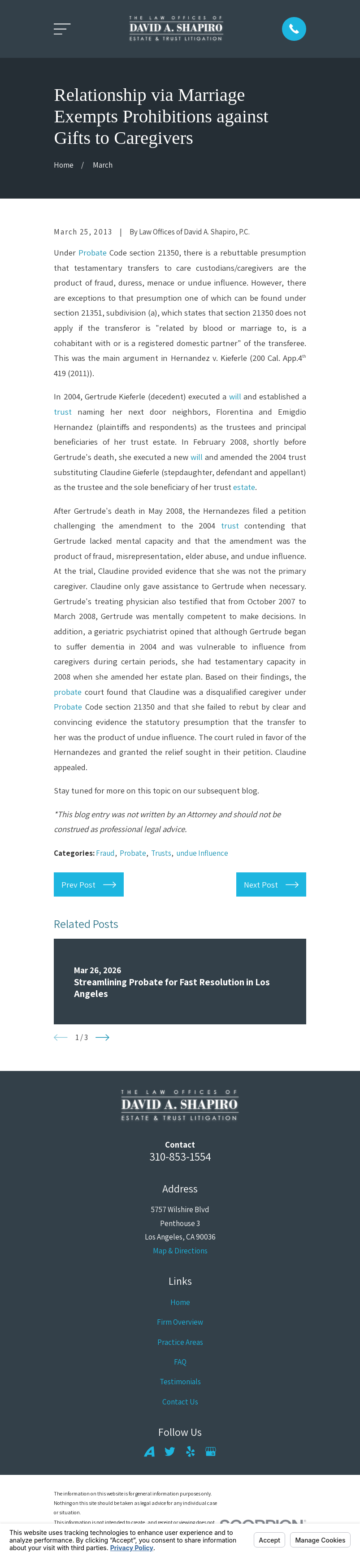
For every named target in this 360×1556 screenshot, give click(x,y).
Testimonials (180, 1382)
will (235, 396)
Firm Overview (180, 1322)
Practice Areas (180, 1342)
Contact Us (180, 1402)
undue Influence (202, 853)
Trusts (161, 853)
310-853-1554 (180, 1156)
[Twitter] (170, 1451)
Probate (92, 252)
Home (180, 1302)
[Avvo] (149, 1451)
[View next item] (102, 1038)
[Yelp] (190, 1451)
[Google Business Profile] (210, 1451)
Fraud (105, 853)
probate (68, 691)
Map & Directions (180, 1251)
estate (244, 486)
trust (63, 411)
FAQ (180, 1362)
